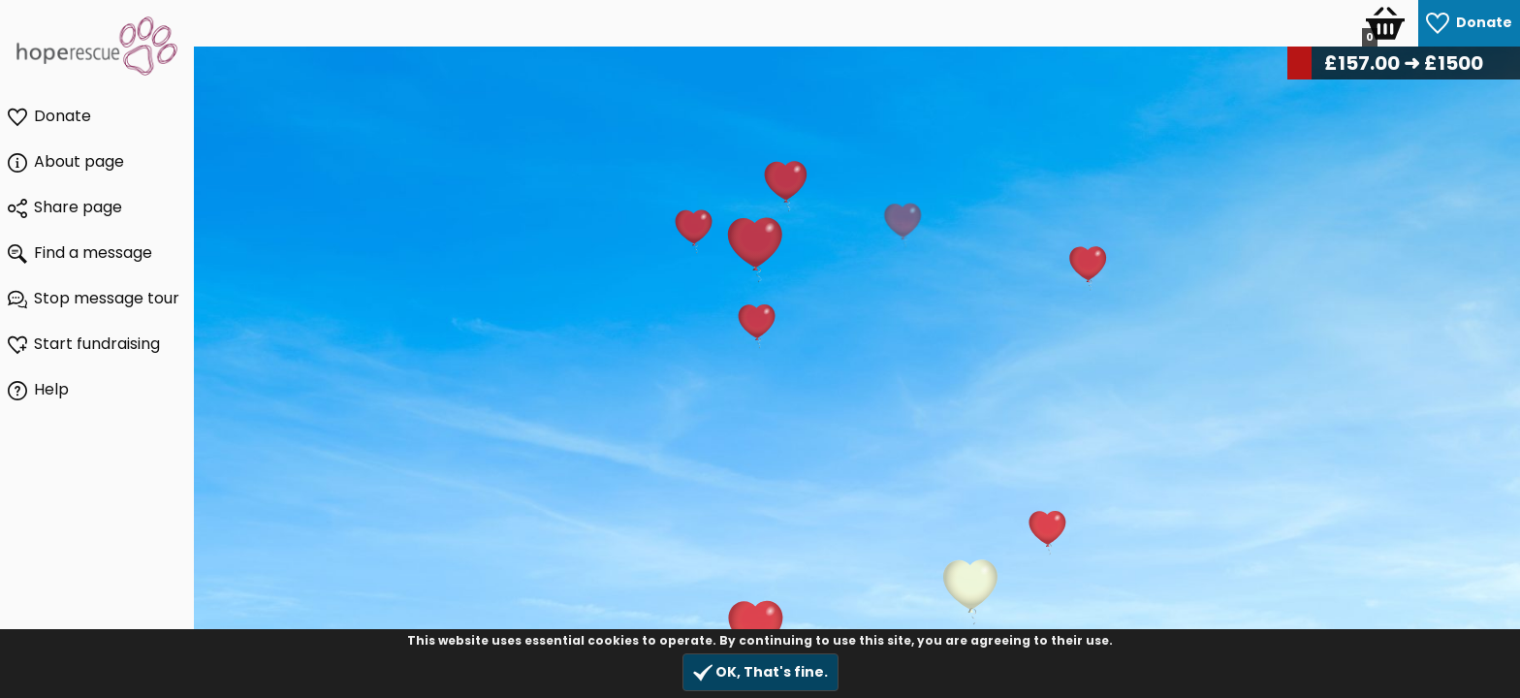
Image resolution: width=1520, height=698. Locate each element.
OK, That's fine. (760, 672)
